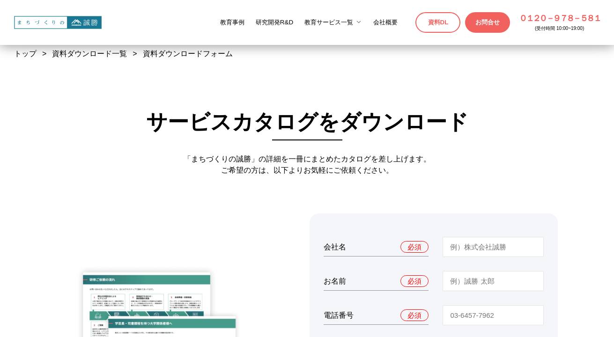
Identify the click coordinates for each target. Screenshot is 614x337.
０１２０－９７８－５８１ (559, 18)
